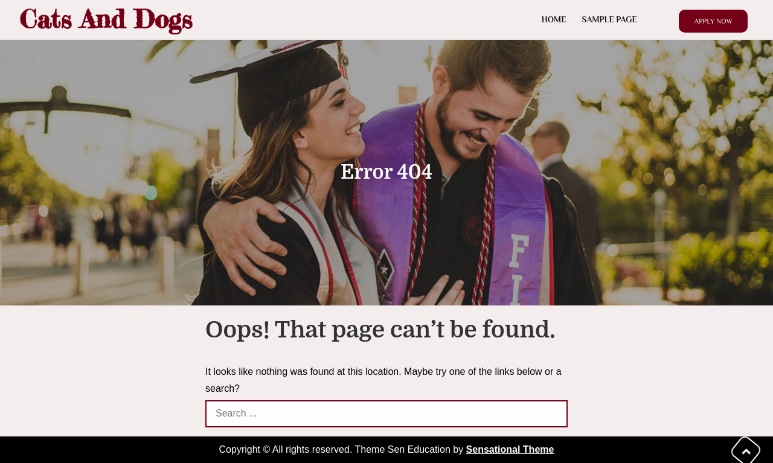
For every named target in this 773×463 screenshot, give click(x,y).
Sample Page (609, 19)
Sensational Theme (510, 449)
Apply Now (713, 21)
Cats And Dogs (105, 19)
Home (554, 19)
